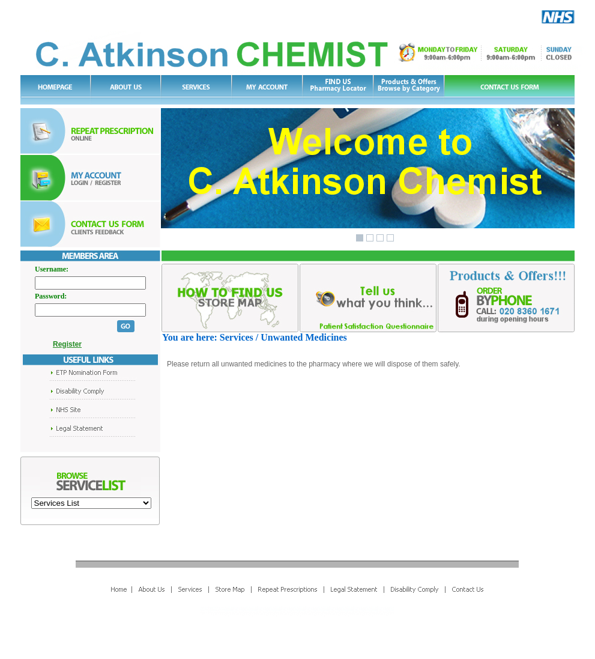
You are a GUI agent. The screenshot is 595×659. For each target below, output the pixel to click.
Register (63, 344)
